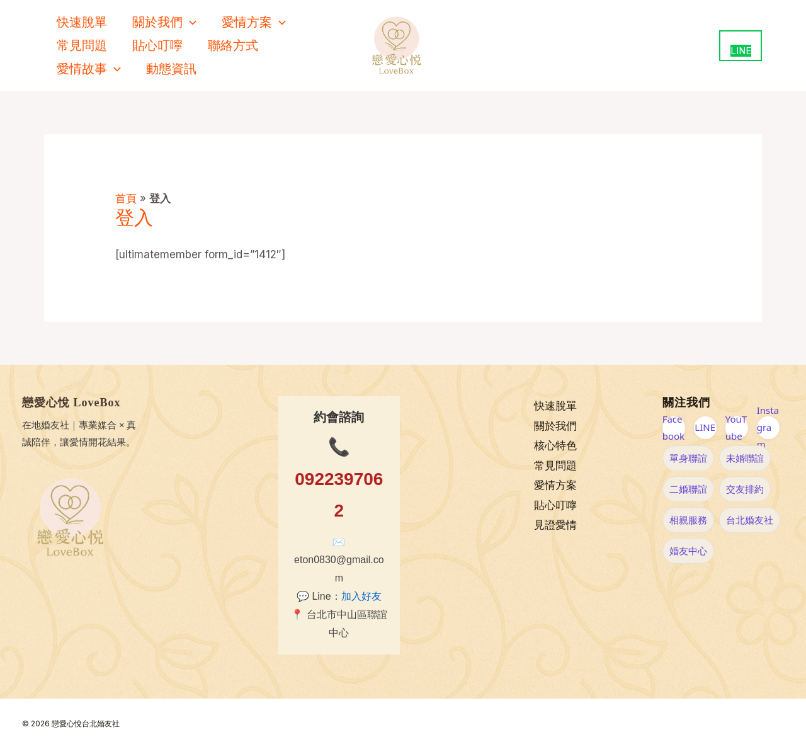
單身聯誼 (688, 458)
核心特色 (555, 446)
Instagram (768, 427)
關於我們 (164, 22)
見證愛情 (555, 525)
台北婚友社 (749, 519)
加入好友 (361, 596)
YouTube (736, 427)
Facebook (673, 427)
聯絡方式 (233, 45)
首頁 (126, 198)
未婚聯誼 (745, 458)
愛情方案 (254, 22)
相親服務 (688, 519)
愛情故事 (89, 69)
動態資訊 (171, 68)
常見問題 (82, 45)
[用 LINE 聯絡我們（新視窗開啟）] (740, 45)
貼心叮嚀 (157, 45)
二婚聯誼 (688, 489)
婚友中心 (688, 550)
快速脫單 (82, 22)
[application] (189, 22)
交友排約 (745, 489)
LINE (705, 427)
